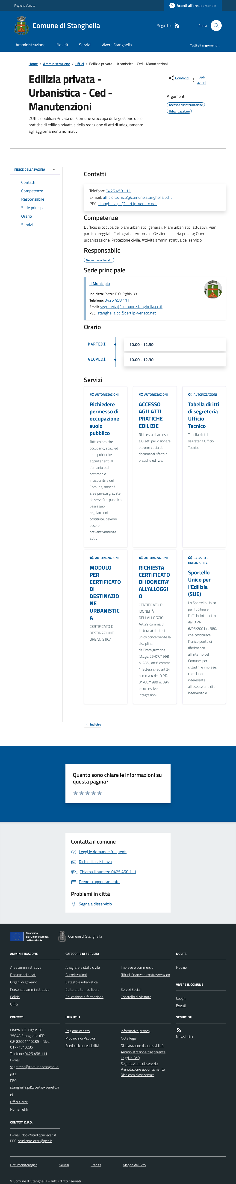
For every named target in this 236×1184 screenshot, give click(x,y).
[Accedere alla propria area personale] (193, 5)
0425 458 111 (118, 191)
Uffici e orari (19, 1102)
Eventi (181, 1005)
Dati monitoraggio (23, 1165)
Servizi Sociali (131, 989)
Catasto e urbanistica (198, 560)
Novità (62, 45)
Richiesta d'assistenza (137, 1074)
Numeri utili (19, 1109)
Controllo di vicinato (136, 997)
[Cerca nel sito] (214, 25)
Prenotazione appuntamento (143, 1069)
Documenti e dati (23, 974)
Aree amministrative (25, 967)
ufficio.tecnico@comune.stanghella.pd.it (137, 197)
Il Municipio (99, 283)
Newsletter (184, 1036)
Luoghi (181, 998)
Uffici (79, 63)
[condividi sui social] (178, 78)
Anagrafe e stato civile (82, 967)
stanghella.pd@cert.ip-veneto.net (127, 204)
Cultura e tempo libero (82, 989)
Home (33, 63)
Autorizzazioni (104, 394)
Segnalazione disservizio (139, 1063)
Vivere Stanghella (117, 45)
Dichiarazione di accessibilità (142, 1045)
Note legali (129, 1038)
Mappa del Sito (134, 1165)
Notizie (181, 967)
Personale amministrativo (29, 989)
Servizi (85, 45)
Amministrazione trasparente (143, 1052)
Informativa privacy (135, 1031)
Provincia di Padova (80, 1038)
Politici (15, 997)
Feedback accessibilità (82, 1045)
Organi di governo (23, 982)
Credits (96, 1165)
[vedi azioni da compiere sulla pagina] (199, 79)
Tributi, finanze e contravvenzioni (145, 978)
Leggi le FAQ (130, 1057)
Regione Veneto (24, 5)
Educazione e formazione (84, 997)
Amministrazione (30, 45)
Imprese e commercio (137, 967)
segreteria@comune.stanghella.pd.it (131, 306)
